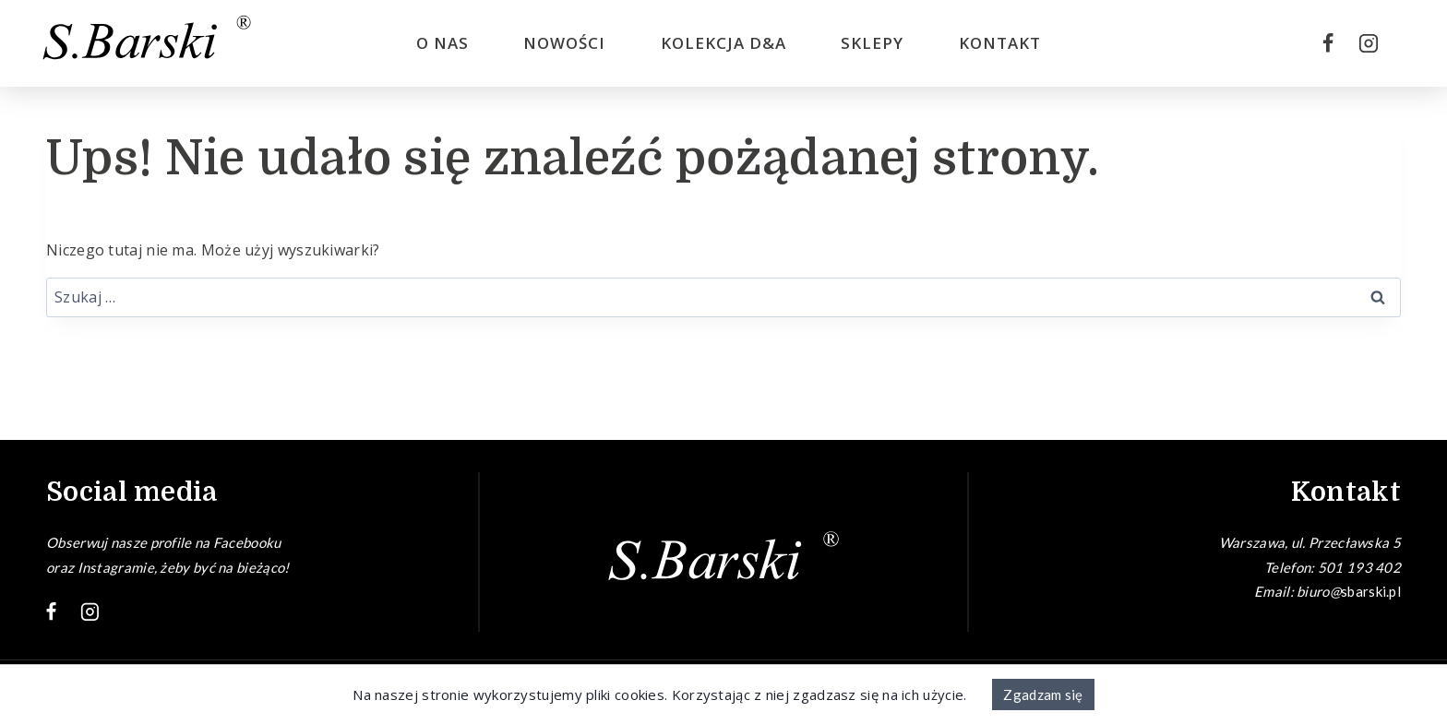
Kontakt (1000, 42)
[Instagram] (1368, 43)
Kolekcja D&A (723, 42)
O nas (442, 42)
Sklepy (872, 42)
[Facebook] (1328, 43)
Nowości (564, 42)
